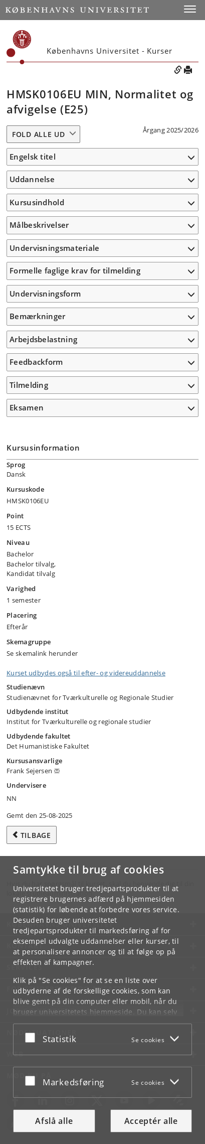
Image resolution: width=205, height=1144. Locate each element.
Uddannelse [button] (32, 179)
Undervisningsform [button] (45, 294)
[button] (190, 9)
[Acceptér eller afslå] (32, 1037)
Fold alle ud (38, 134)
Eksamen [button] (27, 407)
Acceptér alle (151, 1120)
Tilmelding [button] (29, 385)
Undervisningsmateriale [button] (55, 248)
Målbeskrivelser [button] (39, 225)
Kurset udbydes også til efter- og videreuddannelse (86, 672)
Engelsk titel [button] (33, 157)
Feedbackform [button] (36, 362)
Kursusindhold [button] (37, 202)
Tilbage (36, 835)
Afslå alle (54, 1120)
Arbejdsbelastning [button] (43, 339)
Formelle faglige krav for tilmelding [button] (75, 270)
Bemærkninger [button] (38, 316)
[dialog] (102, 1000)
